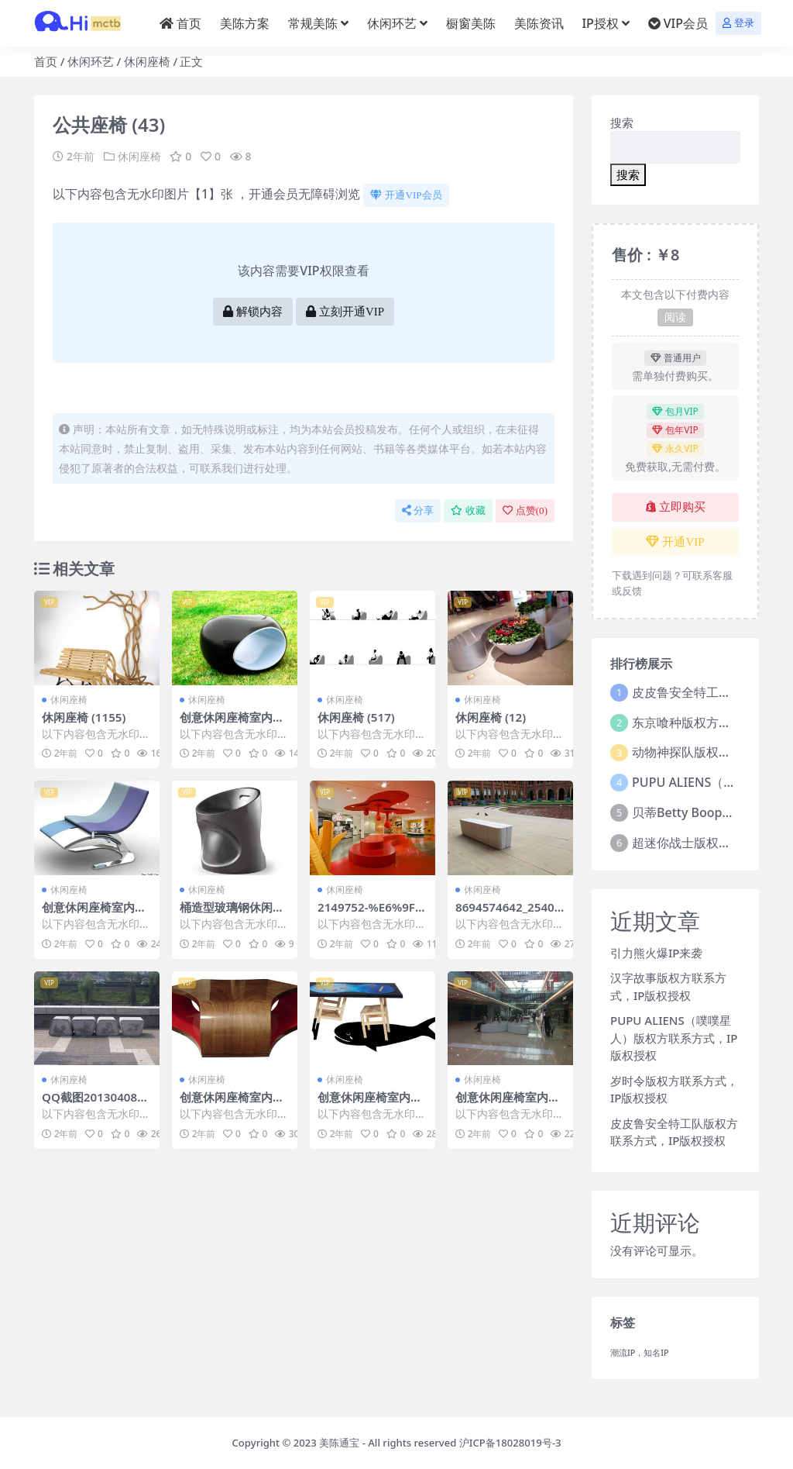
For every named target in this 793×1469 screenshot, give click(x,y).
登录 (738, 23)
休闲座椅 (147, 61)
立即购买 (675, 507)
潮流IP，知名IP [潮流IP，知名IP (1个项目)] (639, 1352)
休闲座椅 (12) (490, 717)
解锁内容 (253, 311)
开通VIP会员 (405, 195)
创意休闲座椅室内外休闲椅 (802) (507, 1104)
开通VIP (675, 542)
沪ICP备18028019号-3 (510, 1443)
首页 (45, 61)
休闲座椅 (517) (356, 717)
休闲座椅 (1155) (84, 717)
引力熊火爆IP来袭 (656, 952)
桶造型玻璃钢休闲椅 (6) (232, 914)
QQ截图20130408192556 (96, 1104)
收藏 (468, 510)
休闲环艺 (90, 61)
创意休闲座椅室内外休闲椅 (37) (94, 914)
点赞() (525, 510)
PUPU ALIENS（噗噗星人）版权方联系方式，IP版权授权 (673, 1037)
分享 (418, 510)
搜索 (621, 122)
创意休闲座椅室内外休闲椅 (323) (370, 1104)
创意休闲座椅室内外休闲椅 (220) (232, 724)
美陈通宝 (339, 1443)
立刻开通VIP (345, 311)
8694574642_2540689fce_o (508, 914)
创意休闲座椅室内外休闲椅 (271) (232, 1104)
